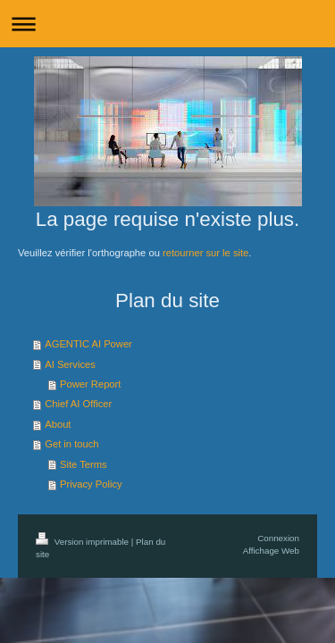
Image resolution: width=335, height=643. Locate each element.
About (58, 424)
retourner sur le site (205, 252)
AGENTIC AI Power (88, 343)
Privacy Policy (91, 484)
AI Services (70, 364)
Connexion (278, 538)
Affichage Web (271, 550)
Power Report (90, 384)
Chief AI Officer (78, 403)
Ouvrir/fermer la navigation (167, 23)
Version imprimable (83, 542)
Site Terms (83, 464)
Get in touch (71, 443)
